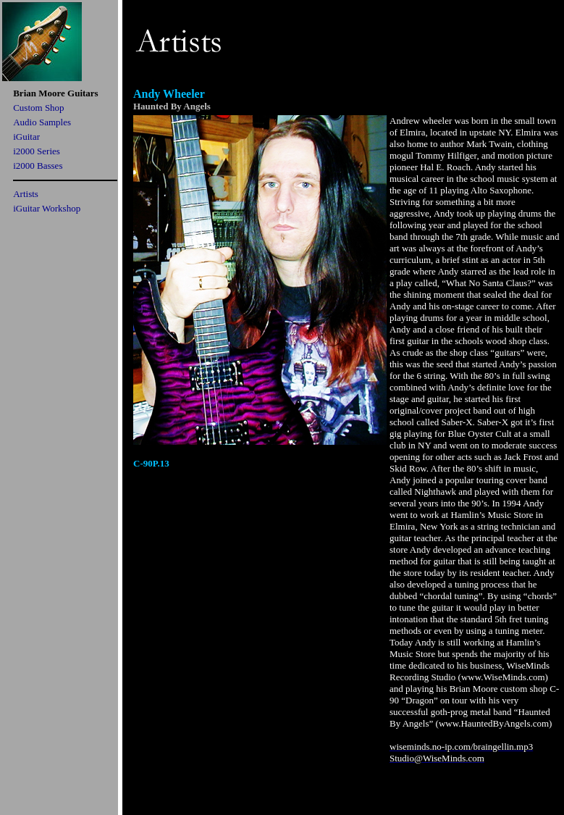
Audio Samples (42, 122)
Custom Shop (38, 107)
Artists (25, 193)
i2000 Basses (37, 165)
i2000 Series (36, 151)
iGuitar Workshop (46, 208)
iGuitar (26, 136)
